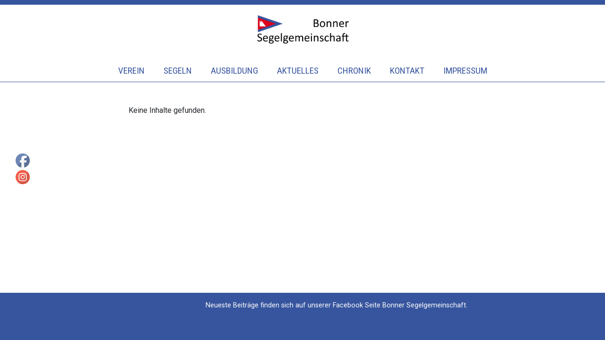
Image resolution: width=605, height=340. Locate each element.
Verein (131, 70)
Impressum (465, 70)
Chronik (354, 70)
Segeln (178, 70)
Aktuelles (298, 70)
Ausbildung (234, 70)
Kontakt (407, 70)
